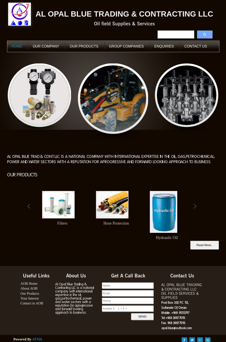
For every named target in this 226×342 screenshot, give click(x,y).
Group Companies (126, 46)
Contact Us (195, 46)
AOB (19, 14)
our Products (84, 46)
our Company (46, 46)
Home (16, 46)
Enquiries (164, 46)
